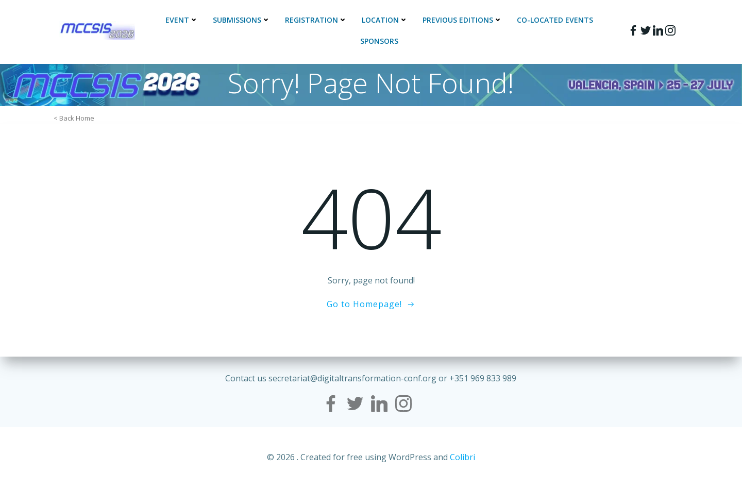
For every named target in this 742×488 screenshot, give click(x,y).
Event (181, 20)
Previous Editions (462, 20)
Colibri (462, 457)
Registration (316, 20)
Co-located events (555, 20)
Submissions (242, 20)
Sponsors (379, 41)
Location (385, 20)
